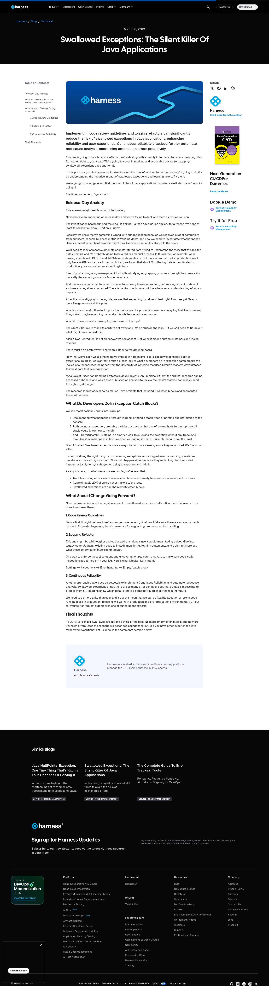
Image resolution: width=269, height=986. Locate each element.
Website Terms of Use (114, 983)
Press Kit (233, 925)
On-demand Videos (185, 920)
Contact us (225, 7)
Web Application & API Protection (82, 941)
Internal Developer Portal (78, 926)
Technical (47, 21)
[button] (53, 7)
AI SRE (67, 910)
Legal (231, 920)
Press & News (236, 889)
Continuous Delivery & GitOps (80, 884)
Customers (69, 6)
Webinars (179, 925)
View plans (131, 904)
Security (233, 914)
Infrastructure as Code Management (84, 899)
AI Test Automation (74, 957)
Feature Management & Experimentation (86, 894)
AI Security (69, 946)
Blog (176, 884)
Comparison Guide (184, 889)
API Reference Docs (137, 950)
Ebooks (178, 909)
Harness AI (131, 884)
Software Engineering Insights (80, 931)
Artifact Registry (73, 921)
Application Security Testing (79, 936)
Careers (232, 899)
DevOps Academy (184, 904)
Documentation (134, 924)
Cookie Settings (177, 983)
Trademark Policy (238, 909)
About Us (233, 884)
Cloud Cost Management (77, 952)
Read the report (18, 970)
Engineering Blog (135, 955)
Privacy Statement (139, 983)
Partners (233, 894)
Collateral (180, 894)
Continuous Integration (76, 889)
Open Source (85, 6)
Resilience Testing (73, 904)
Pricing (100, 6)
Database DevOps (73, 915)
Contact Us (234, 904)
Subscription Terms (89, 983)
